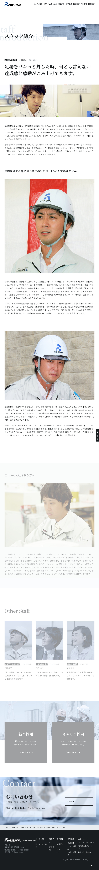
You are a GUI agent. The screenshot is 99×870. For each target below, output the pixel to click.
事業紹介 (61, 4)
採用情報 (91, 4)
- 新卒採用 (70, 843)
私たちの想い (38, 4)
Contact (71, 801)
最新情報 (76, 4)
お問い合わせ (97, 435)
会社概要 (84, 4)
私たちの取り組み (50, 4)
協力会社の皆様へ (84, 852)
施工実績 (69, 4)
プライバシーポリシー (86, 842)
